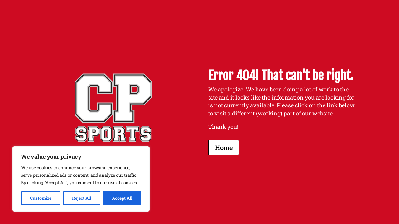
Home (224, 147)
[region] (81, 179)
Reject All (81, 198)
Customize (40, 198)
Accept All (122, 198)
